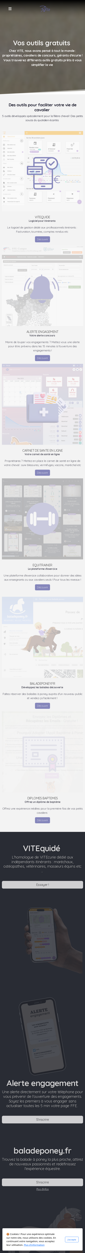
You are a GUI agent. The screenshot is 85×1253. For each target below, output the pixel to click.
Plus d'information (34, 1244)
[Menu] (10, 9)
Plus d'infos (42, 1190)
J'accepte (72, 1239)
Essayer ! (42, 886)
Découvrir (42, 240)
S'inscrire (42, 1120)
